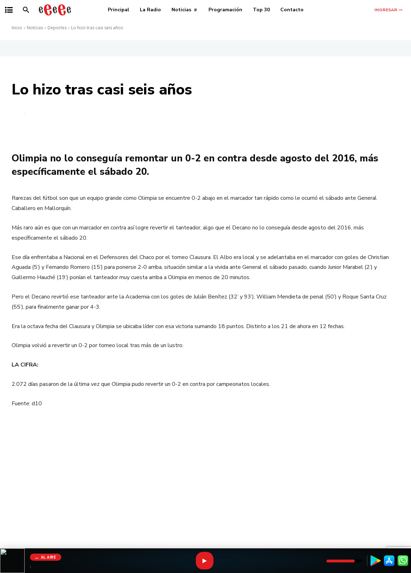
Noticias (35, 28)
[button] (26, 10)
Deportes (57, 28)
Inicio (17, 28)
